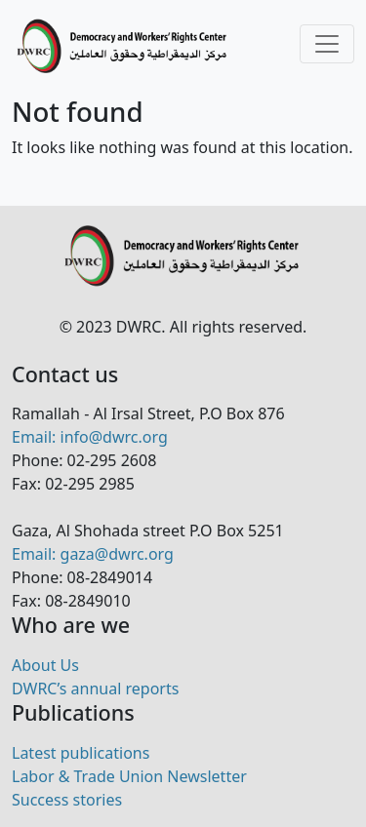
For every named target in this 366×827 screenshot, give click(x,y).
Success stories (67, 799)
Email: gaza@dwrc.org (93, 554)
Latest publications (80, 753)
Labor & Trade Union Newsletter (129, 776)
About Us (45, 665)
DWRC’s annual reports (95, 688)
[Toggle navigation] (327, 43)
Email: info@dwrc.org (90, 437)
